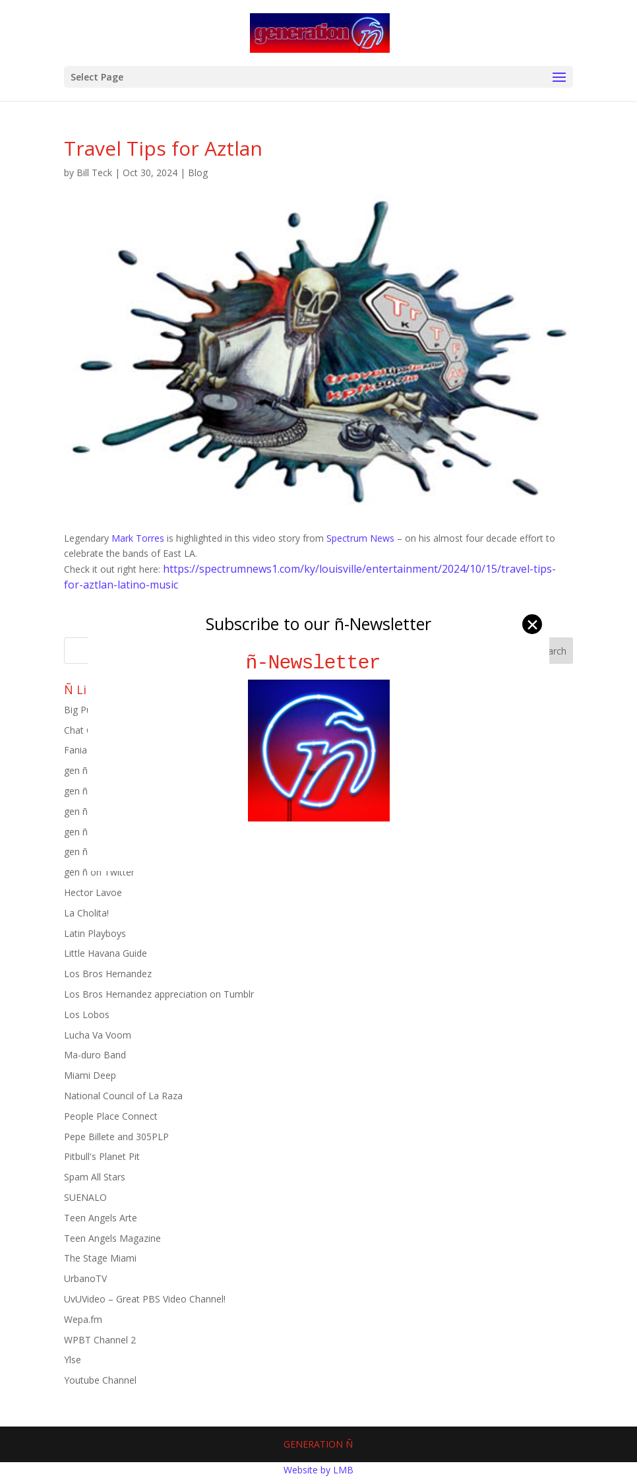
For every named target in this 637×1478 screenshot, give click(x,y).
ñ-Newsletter (319, 662)
